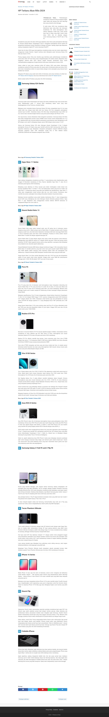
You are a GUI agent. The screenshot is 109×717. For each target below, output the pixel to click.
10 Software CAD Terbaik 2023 (81, 88)
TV (56, 1)
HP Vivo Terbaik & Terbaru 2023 (32, 398)
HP (33, 1)
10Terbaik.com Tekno (56, 714)
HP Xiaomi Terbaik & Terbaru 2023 (33, 262)
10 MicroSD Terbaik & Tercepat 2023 (82, 55)
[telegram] (62, 689)
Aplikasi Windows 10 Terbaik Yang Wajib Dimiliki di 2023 (81, 77)
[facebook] (23, 689)
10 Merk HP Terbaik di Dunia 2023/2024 (80, 23)
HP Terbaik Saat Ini (56, 75)
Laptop (45, 1)
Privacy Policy (49, 709)
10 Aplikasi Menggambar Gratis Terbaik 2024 (81, 73)
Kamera (51, 1)
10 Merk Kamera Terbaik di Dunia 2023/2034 (81, 39)
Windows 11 (63, 1)
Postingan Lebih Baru (24, 699)
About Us (61, 709)
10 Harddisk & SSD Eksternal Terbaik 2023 (82, 64)
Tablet (38, 1)
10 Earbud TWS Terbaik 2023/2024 (82, 47)
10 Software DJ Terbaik (79, 84)
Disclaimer (55, 709)
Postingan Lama (62, 699)
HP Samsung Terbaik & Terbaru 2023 (33, 157)
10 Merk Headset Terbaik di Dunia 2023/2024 (81, 31)
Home (28, 1)
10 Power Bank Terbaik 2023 (80, 59)
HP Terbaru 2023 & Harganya (25, 75)
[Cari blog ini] (90, 2)
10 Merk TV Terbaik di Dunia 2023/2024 (80, 35)
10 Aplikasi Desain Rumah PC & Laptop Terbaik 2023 (81, 81)
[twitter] (33, 689)
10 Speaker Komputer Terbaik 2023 (82, 51)
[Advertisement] (30, 27)
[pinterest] (43, 689)
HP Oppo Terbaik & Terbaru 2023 (32, 205)
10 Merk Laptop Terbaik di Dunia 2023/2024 (81, 27)
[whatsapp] (52, 689)
